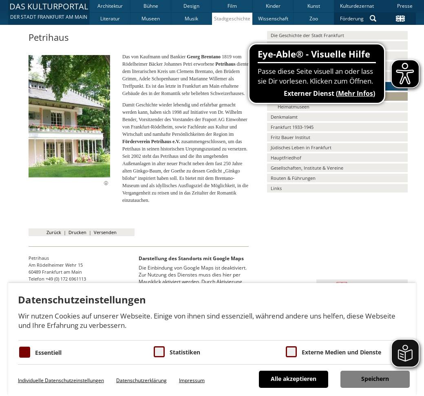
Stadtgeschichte (232, 18)
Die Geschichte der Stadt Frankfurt (307, 35)
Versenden (105, 232)
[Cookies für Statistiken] (159, 351)
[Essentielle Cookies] (24, 352)
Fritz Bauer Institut (290, 137)
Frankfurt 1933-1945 (292, 127)
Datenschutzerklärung (141, 380)
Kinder (273, 5)
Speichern (375, 379)
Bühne (151, 5)
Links (276, 188)
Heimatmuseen (293, 107)
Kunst (313, 5)
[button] (48, 12)
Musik (191, 18)
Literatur (110, 18)
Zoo (313, 18)
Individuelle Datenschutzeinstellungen (61, 380)
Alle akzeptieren (293, 379)
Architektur (110, 5)
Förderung (352, 18)
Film (232, 5)
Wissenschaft (273, 18)
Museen (150, 18)
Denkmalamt (284, 117)
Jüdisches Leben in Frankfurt (301, 147)
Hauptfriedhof (286, 158)
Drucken (77, 232)
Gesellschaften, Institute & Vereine (307, 168)
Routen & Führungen (293, 178)
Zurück (53, 232)
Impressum (192, 380)
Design (191, 5)
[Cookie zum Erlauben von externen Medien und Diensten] (291, 351)
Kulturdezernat (357, 5)
